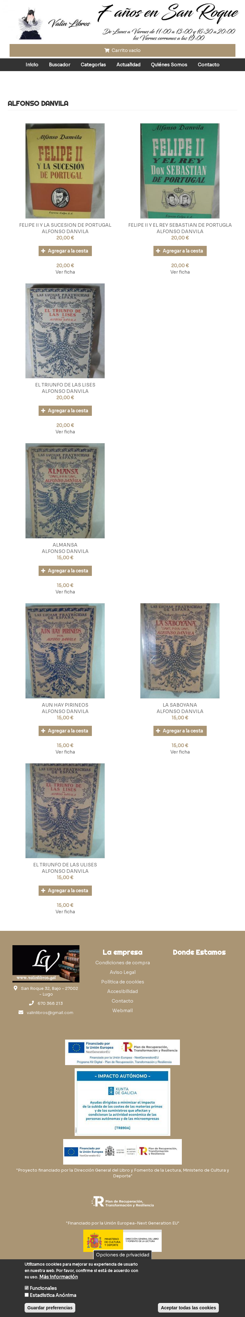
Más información (58, 1277)
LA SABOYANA (180, 705)
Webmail (122, 1010)
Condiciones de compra (122, 963)
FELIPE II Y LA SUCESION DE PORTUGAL (65, 225)
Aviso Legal (123, 972)
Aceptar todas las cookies (188, 1307)
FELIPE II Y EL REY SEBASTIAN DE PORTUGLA (180, 225)
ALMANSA (65, 545)
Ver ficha (65, 272)
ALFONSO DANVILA (65, 231)
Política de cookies (122, 982)
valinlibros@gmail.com (50, 1012)
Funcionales (43, 1288)
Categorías (93, 65)
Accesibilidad (122, 991)
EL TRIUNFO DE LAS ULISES (65, 865)
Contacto (208, 65)
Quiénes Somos (169, 65)
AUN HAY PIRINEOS (65, 705)
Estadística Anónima (53, 1295)
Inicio (32, 65)
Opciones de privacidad (122, 1255)
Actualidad (128, 65)
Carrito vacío (122, 50)
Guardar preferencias (50, 1307)
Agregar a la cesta (64, 251)
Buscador (59, 65)
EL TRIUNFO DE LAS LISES (65, 385)
